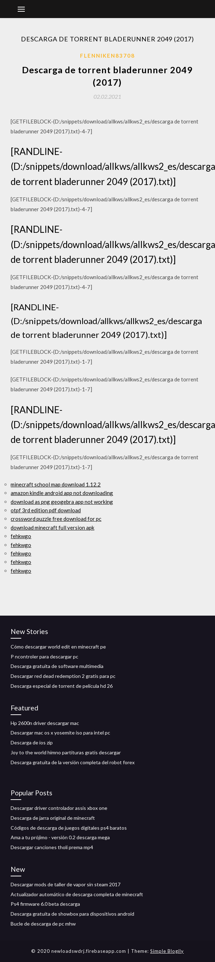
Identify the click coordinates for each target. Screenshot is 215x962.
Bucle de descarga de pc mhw (43, 924)
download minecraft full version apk (52, 527)
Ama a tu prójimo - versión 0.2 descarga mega (60, 837)
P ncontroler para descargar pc (44, 656)
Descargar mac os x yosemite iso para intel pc (60, 733)
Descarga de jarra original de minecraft (53, 818)
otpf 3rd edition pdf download (46, 510)
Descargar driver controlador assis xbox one (59, 808)
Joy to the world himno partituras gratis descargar (66, 752)
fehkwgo (21, 536)
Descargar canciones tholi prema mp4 (52, 847)
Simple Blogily (167, 951)
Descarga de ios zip (32, 742)
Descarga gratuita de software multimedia (57, 666)
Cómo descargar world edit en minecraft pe (58, 647)
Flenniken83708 (107, 55)
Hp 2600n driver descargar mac (45, 723)
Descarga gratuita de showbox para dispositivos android (72, 914)
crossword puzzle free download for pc (56, 518)
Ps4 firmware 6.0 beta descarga (45, 904)
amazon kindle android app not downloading (62, 493)
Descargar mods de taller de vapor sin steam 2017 (65, 884)
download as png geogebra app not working (62, 502)
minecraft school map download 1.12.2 (56, 484)
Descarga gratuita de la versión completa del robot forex (73, 762)
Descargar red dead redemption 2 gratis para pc (63, 676)
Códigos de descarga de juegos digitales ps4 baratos (69, 828)
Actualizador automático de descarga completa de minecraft (77, 894)
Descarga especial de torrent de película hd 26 (62, 686)
